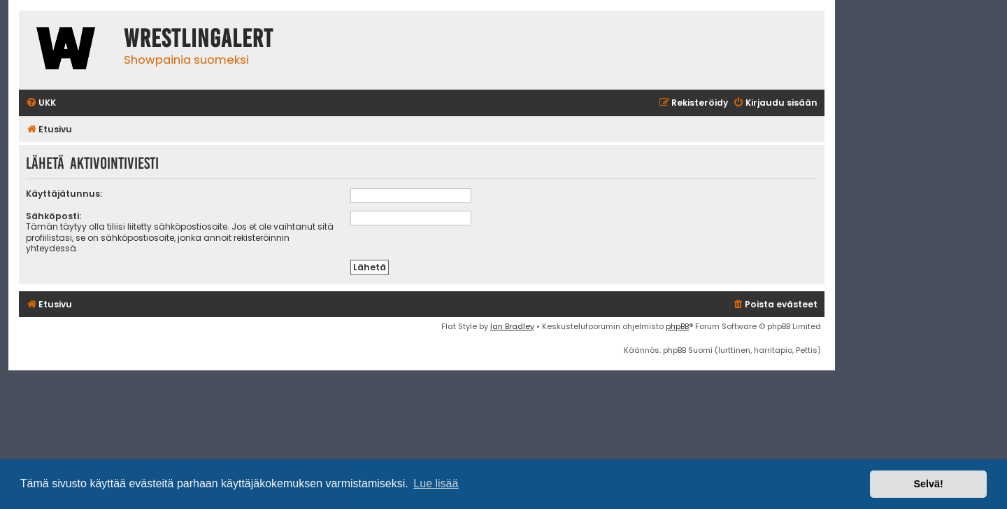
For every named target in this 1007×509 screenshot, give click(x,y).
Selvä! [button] (928, 483)
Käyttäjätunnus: (64, 194)
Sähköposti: (53, 216)
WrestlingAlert (198, 39)
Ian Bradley (512, 326)
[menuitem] (41, 103)
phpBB (677, 326)
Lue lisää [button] (435, 483)
